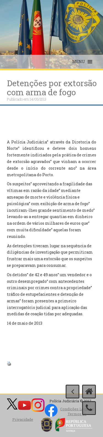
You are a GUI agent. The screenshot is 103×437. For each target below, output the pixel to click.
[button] (78, 61)
